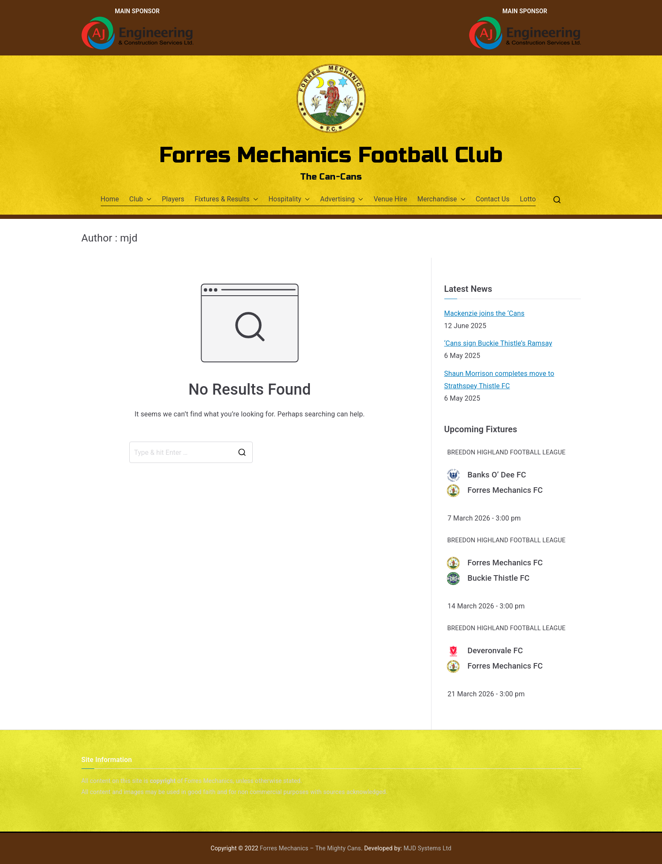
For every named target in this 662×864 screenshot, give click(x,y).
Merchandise (441, 199)
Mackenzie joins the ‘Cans (484, 313)
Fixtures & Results (226, 199)
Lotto (528, 199)
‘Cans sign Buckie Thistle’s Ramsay (498, 343)
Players (173, 199)
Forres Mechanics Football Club (331, 155)
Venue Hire (390, 199)
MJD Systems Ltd (427, 848)
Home (110, 199)
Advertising (341, 199)
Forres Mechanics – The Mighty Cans (310, 848)
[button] (147, 199)
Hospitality (289, 199)
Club (140, 199)
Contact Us (493, 199)
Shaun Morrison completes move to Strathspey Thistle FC (499, 379)
